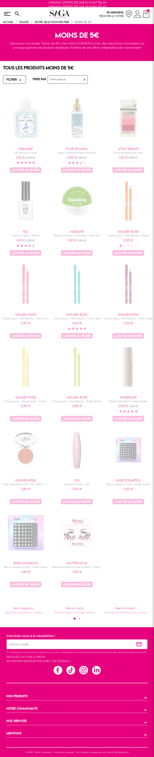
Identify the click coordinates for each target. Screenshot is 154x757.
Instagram (83, 670)
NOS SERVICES (16, 721)
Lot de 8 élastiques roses (128, 152)
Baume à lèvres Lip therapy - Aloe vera (77, 235)
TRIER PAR (39, 79)
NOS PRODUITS (17, 696)
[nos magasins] (115, 14)
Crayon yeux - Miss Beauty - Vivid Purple (128, 318)
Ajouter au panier (26, 170)
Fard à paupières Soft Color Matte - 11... (26, 484)
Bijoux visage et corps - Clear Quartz (25, 566)
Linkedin (96, 670)
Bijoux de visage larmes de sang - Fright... (77, 566)
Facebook (58, 670)
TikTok (70, 670)
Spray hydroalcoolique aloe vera (77, 152)
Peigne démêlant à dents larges (128, 401)
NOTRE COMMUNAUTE (21, 708)
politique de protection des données (107, 652)
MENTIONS (13, 733)
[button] (74, 619)
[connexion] (137, 14)
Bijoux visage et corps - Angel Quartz (128, 484)
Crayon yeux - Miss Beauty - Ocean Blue (77, 318)
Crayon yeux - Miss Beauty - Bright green (77, 401)
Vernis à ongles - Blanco (25, 235)
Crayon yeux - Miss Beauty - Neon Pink (25, 318)
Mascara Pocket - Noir (77, 484)
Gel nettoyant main (25, 152)
